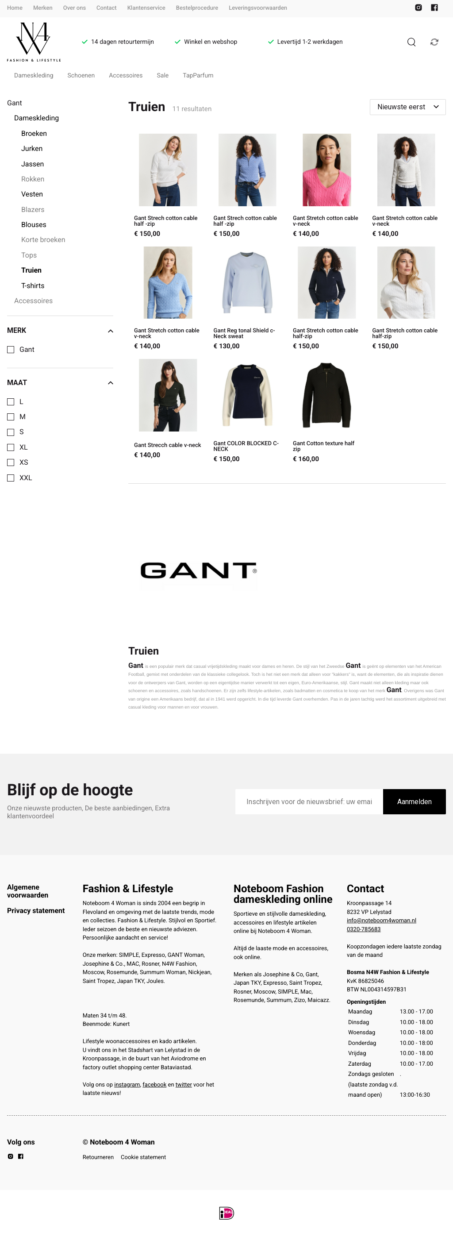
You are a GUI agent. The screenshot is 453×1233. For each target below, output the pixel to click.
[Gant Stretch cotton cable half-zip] (326, 299)
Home (15, 8)
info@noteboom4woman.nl (381, 920)
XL (23, 447)
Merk (60, 331)
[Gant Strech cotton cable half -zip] (167, 186)
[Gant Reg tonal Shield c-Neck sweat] (247, 299)
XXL (25, 478)
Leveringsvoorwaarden (258, 8)
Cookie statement (143, 1157)
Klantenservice (146, 8)
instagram (127, 1085)
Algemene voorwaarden (27, 891)
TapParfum (198, 75)
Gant (27, 350)
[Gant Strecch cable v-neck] (167, 411)
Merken (43, 8)
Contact (106, 8)
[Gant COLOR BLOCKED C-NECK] (247, 411)
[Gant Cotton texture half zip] (326, 411)
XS (23, 462)
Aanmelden (414, 802)
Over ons (74, 8)
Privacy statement (36, 910)
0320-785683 (364, 929)
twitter (184, 1085)
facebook (154, 1085)
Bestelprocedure (197, 8)
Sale (163, 75)
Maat (60, 383)
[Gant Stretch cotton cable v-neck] (326, 186)
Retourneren (98, 1157)
